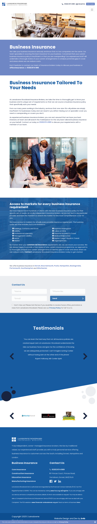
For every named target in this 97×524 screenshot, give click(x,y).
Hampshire (64, 266)
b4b (83, 518)
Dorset (37, 266)
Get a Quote (90, 4)
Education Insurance (21, 479)
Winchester (42, 268)
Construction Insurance (23, 475)
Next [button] (85, 356)
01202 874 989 (69, 4)
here (78, 502)
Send (54, 300)
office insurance (17, 68)
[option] (48, 349)
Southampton (27, 268)
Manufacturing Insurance (24, 483)
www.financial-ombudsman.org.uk (45, 502)
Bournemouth (47, 266)
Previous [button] (11, 356)
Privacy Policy (55, 310)
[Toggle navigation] (92, 10)
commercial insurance (37, 245)
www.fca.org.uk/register (59, 491)
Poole (56, 266)
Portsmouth (15, 268)
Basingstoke (75, 266)
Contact (28, 252)
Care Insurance (19, 471)
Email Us (82, 4)
